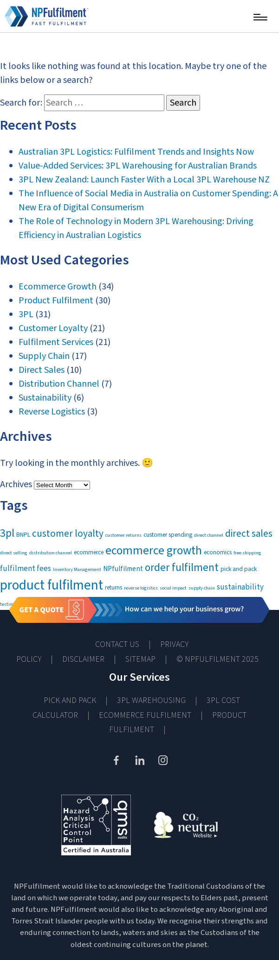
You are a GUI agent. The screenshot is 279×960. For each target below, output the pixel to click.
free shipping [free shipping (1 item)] (247, 552)
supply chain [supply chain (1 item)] (201, 587)
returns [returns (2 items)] (113, 587)
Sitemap (140, 659)
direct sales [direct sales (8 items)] (249, 533)
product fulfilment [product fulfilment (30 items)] (51, 585)
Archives (16, 484)
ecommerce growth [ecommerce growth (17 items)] (153, 550)
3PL (26, 314)
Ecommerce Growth (58, 286)
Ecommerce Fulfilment (145, 715)
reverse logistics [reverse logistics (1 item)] (141, 587)
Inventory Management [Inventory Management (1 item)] (77, 569)
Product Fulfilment (56, 300)
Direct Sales (42, 370)
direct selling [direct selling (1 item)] (13, 552)
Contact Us (117, 644)
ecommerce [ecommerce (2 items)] (89, 552)
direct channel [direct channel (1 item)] (208, 535)
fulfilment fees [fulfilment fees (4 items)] (25, 568)
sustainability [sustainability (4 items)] (240, 587)
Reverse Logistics (52, 411)
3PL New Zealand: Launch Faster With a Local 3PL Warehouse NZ (144, 179)
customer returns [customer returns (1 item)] (123, 535)
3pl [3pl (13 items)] (7, 533)
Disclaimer (83, 659)
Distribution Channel (59, 383)
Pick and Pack (70, 700)
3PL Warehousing (151, 700)
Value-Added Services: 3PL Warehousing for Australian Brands (138, 165)
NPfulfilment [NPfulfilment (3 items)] (123, 569)
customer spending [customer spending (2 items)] (167, 534)
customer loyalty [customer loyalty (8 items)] (68, 533)
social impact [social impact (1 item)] (173, 587)
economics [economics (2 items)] (218, 552)
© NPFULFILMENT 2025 (217, 659)
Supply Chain (44, 356)
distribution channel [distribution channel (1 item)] (50, 552)
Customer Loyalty (53, 328)
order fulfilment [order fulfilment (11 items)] (182, 567)
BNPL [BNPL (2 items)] (23, 534)
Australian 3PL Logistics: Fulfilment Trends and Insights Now (136, 151)
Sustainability (45, 397)
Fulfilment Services (56, 342)
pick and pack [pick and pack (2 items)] (239, 569)
